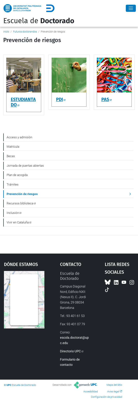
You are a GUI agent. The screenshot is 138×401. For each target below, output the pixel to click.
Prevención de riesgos (22, 194)
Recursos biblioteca (20, 203)
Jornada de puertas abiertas (25, 165)
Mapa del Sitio (114, 384)
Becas (11, 156)
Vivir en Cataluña (18, 222)
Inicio (6, 31)
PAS (105, 99)
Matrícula (13, 146)
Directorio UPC (70, 351)
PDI (59, 99)
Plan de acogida (17, 175)
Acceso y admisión (19, 137)
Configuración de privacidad (106, 396)
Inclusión (13, 213)
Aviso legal (113, 391)
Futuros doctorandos (25, 31)
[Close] (131, 8)
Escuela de (38, 21)
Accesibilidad (90, 391)
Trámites (13, 184)
